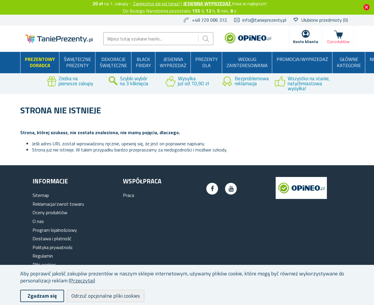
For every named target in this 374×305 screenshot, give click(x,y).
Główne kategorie (349, 62)
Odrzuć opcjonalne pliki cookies (105, 296)
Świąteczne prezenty (77, 62)
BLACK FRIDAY (143, 62)
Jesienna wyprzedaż (173, 62)
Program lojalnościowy (54, 230)
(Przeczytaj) (82, 280)
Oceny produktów (49, 212)
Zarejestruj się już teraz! (156, 3)
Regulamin (42, 255)
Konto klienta (305, 41)
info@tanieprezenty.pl (264, 19)
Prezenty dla (206, 62)
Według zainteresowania (247, 62)
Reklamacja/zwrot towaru (58, 203)
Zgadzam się (42, 296)
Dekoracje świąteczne (113, 62)
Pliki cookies (44, 264)
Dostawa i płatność (51, 238)
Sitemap (40, 195)
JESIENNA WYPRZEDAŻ (207, 3)
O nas (38, 221)
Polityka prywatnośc (52, 247)
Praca (128, 195)
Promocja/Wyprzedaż (302, 59)
